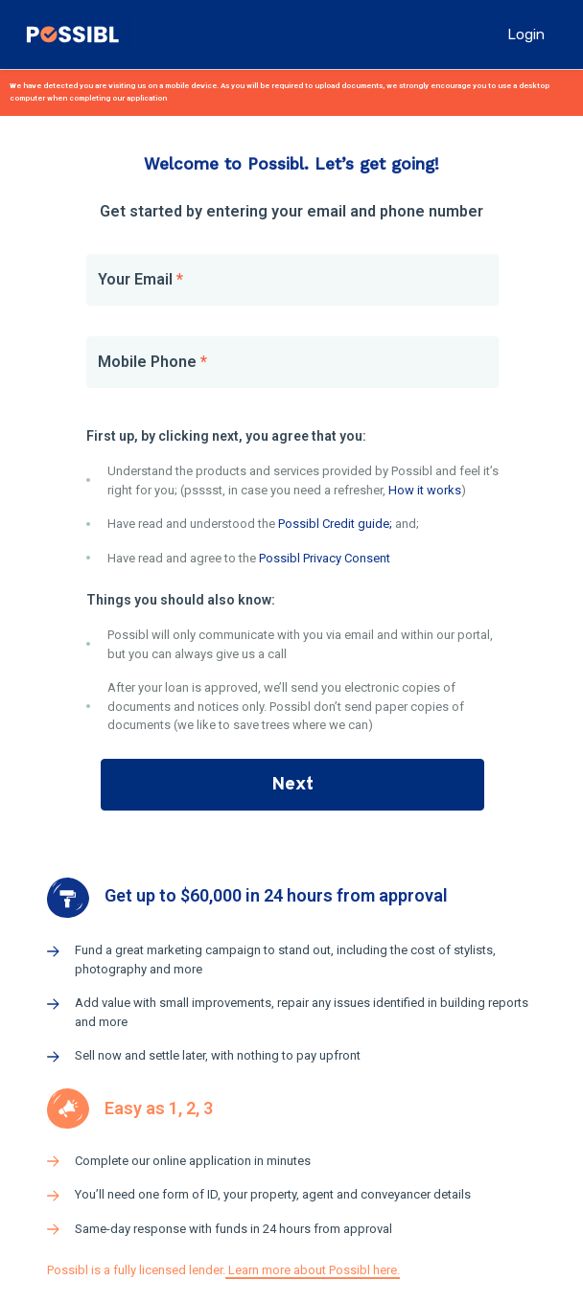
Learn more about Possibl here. (312, 1270)
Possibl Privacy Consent (324, 558)
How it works (424, 490)
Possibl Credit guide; (335, 523)
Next (293, 784)
